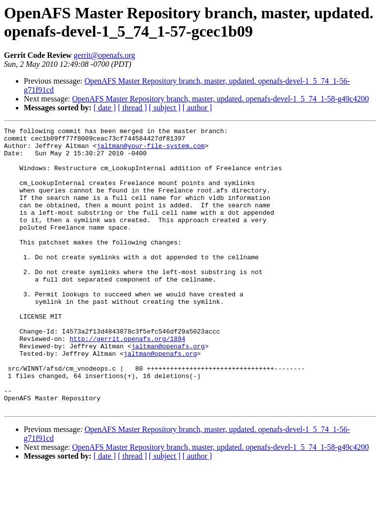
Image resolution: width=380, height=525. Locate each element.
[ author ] (197, 107)
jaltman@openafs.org (167, 390)
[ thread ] (132, 107)
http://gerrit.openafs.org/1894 (128, 381)
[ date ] (105, 107)
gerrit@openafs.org (104, 55)
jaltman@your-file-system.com (150, 149)
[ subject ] (165, 107)
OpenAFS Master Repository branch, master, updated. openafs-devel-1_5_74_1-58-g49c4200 (220, 99)
